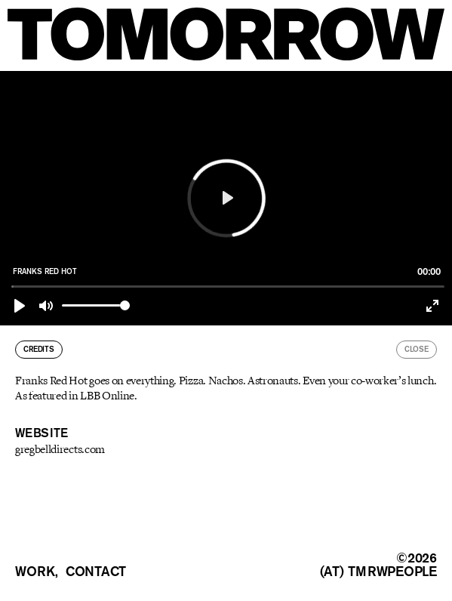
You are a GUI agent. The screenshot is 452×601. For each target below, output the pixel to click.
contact (96, 571)
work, (36, 571)
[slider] (227, 286)
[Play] (20, 306)
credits (38, 349)
